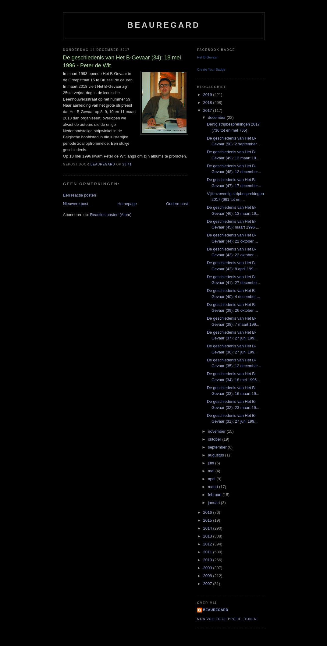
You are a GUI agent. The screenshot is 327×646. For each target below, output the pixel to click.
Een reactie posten (79, 195)
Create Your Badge (211, 69)
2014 (208, 528)
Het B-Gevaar (207, 57)
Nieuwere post (75, 203)
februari (215, 494)
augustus (216, 455)
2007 (208, 583)
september (218, 447)
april (212, 479)
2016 (208, 512)
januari (214, 502)
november (217, 431)
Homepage (127, 203)
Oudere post (177, 203)
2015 (208, 520)
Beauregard (163, 25)
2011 (208, 552)
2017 (208, 110)
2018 (208, 102)
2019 (208, 94)
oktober (215, 439)
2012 (208, 544)
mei (211, 471)
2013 (208, 536)
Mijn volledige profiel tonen (227, 619)
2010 (208, 560)
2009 (208, 568)
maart (213, 486)
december (217, 117)
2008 (208, 575)
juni (211, 463)
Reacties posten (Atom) (110, 214)
